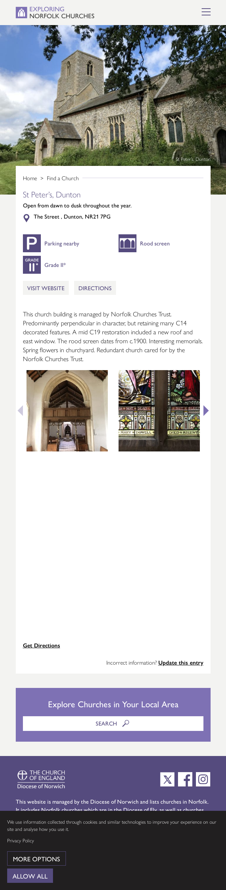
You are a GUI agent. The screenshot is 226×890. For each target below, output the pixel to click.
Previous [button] (17, 410)
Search (113, 723)
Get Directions (41, 645)
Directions (95, 288)
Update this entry (180, 662)
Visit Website (45, 288)
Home (30, 178)
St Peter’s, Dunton (193, 158)
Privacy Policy (20, 840)
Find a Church (63, 178)
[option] (113, 110)
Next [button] (208, 410)
